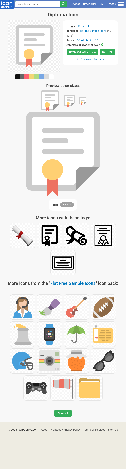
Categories (90, 4)
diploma (67, 204)
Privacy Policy (71, 429)
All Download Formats (90, 59)
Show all (63, 413)
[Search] (63, 4)
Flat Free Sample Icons (92, 30)
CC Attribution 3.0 (87, 40)
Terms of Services (94, 429)
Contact (56, 429)
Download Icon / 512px (82, 52)
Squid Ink (84, 26)
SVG (102, 4)
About (44, 429)
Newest (75, 4)
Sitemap (113, 429)
